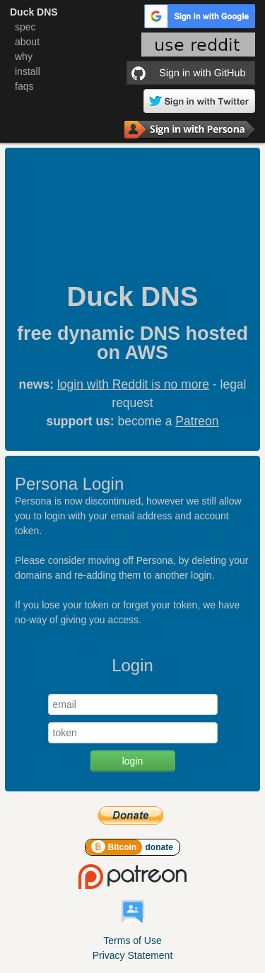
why (24, 56)
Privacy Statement (133, 955)
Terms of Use (132, 940)
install (27, 71)
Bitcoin (115, 847)
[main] (132, 472)
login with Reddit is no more (133, 384)
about (27, 41)
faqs (24, 86)
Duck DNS (34, 12)
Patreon (196, 421)
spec (25, 27)
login (132, 761)
